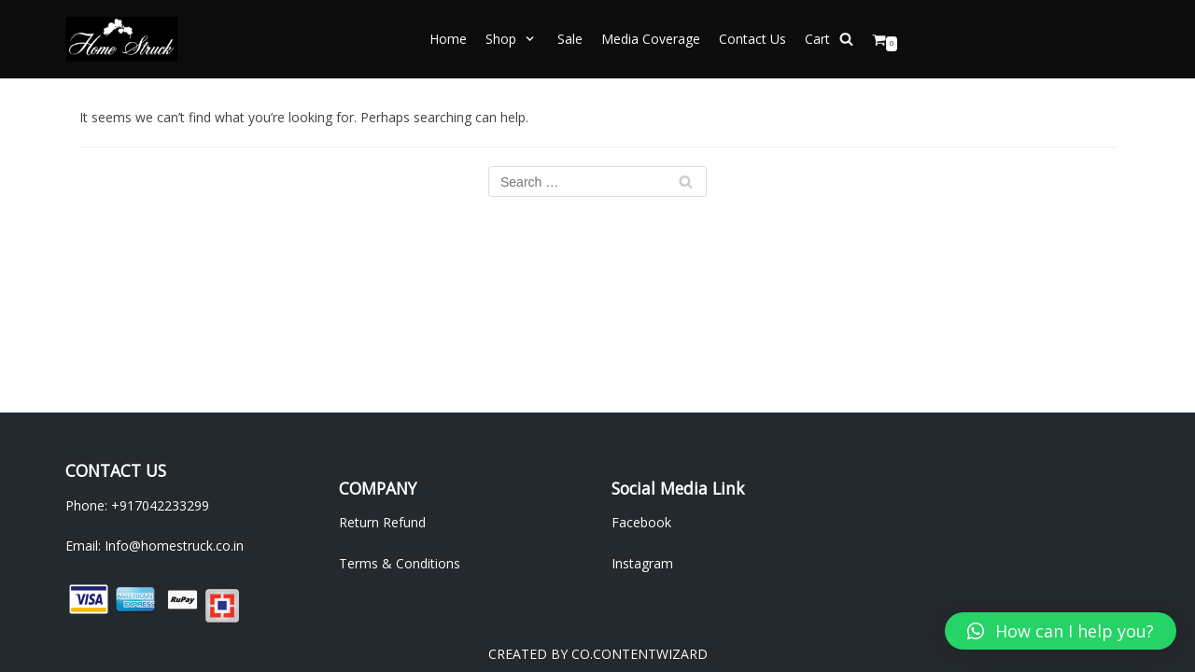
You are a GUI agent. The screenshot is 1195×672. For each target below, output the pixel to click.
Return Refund (382, 522)
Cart (817, 39)
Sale (570, 39)
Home (448, 39)
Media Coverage (650, 39)
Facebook (641, 522)
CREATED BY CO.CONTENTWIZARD (598, 654)
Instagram (642, 563)
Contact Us (752, 39)
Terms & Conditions (399, 563)
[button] (1060, 631)
